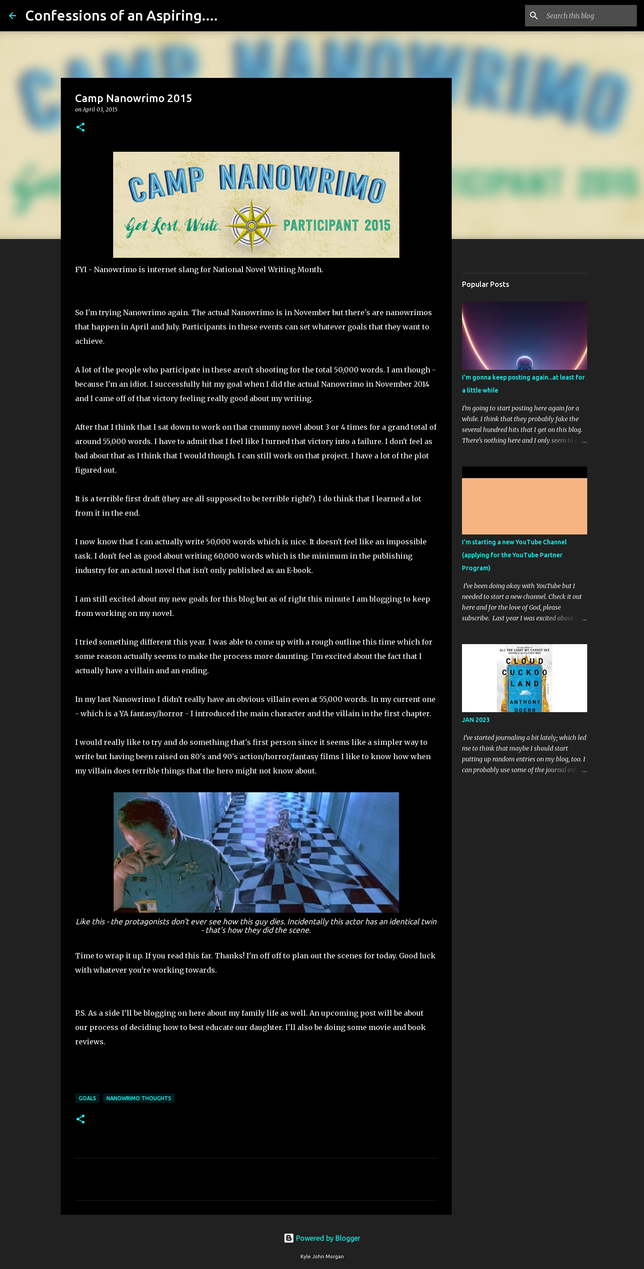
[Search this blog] (590, 15)
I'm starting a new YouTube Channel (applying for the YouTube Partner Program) (514, 555)
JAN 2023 (476, 719)
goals (87, 1098)
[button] (80, 128)
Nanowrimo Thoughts (138, 1098)
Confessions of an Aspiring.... (121, 15)
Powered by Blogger (322, 1238)
